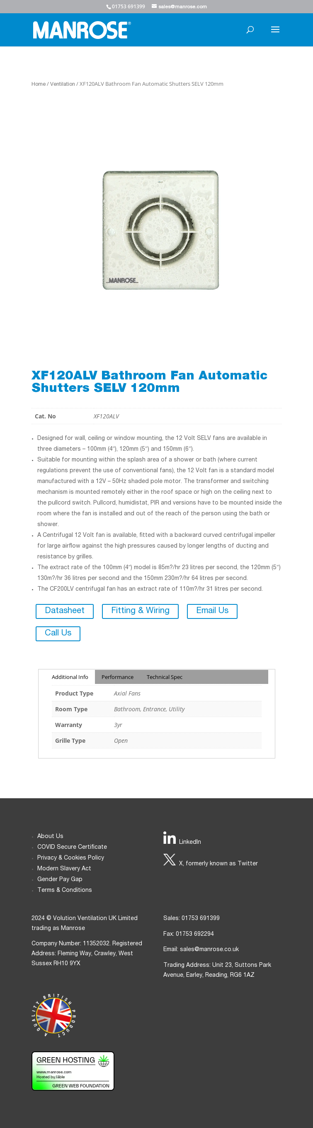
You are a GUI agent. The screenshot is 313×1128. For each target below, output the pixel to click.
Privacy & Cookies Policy (70, 858)
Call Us (58, 634)
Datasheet (65, 611)
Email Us (212, 611)
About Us (50, 837)
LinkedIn (190, 842)
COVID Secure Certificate (72, 847)
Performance (117, 677)
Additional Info (70, 677)
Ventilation (62, 84)
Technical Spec (164, 677)
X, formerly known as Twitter (218, 864)
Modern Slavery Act (64, 869)
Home (39, 84)
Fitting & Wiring (140, 611)
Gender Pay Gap (59, 880)
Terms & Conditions (64, 891)
